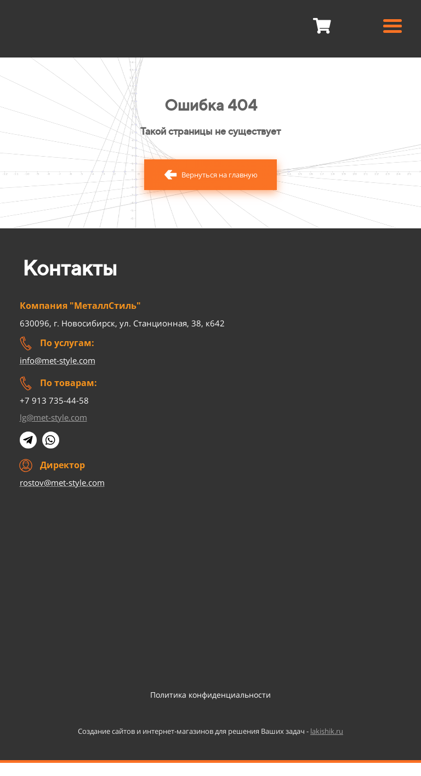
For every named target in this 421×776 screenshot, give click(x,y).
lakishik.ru (326, 731)
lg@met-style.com (53, 417)
